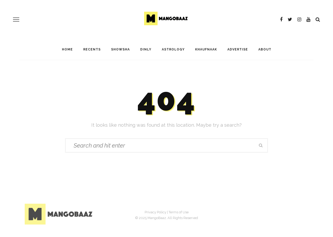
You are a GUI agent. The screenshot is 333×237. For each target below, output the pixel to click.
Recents (92, 49)
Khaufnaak (206, 49)
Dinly (145, 49)
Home (67, 49)
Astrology (173, 49)
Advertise (237, 49)
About (264, 49)
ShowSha (120, 49)
